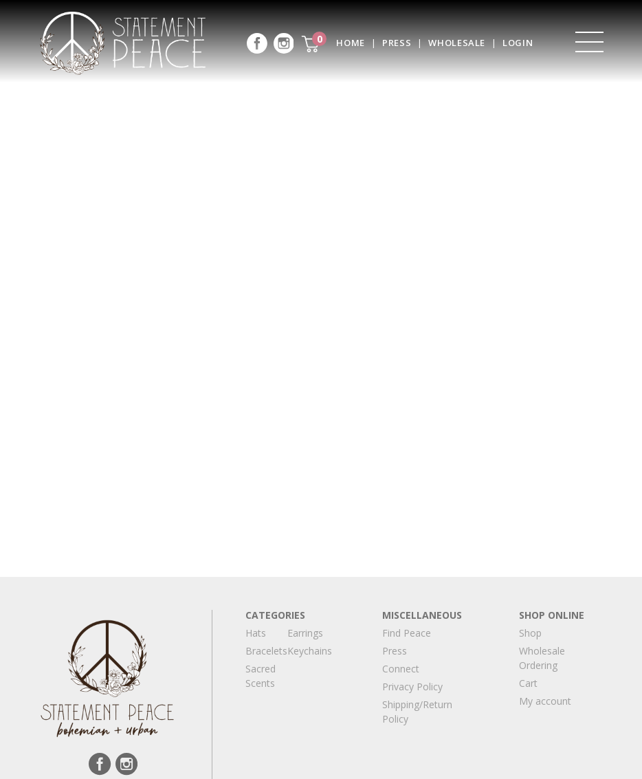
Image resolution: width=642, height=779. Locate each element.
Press (396, 42)
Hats (255, 632)
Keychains (309, 650)
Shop (530, 632)
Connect (400, 668)
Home (350, 42)
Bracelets (266, 650)
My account (545, 700)
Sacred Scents (260, 676)
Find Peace (406, 632)
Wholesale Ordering (542, 658)
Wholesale (456, 42)
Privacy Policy (412, 686)
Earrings (305, 632)
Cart (528, 683)
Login (517, 42)
